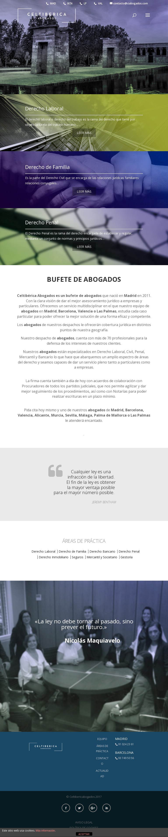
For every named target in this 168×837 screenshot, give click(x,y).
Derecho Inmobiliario (53, 557)
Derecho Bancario (102, 551)
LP (83, 3)
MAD (51, 3)
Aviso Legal (84, 822)
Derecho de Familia (47, 166)
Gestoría (127, 557)
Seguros (77, 557)
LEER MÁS (84, 133)
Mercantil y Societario (102, 557)
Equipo (102, 739)
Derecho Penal (41, 222)
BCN (68, 3)
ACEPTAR (83, 834)
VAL (98, 3)
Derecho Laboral (44, 108)
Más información (45, 830)
